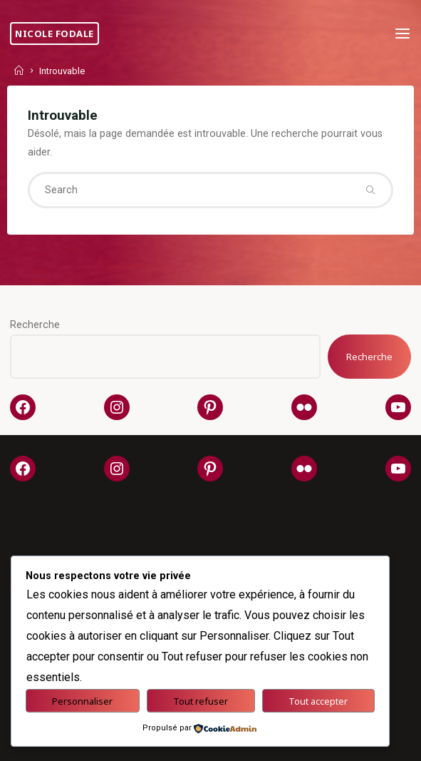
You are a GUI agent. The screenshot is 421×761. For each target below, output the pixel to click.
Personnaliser (82, 701)
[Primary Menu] (402, 34)
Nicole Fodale (54, 33)
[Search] (370, 190)
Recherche (35, 325)
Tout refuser (200, 701)
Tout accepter (318, 701)
